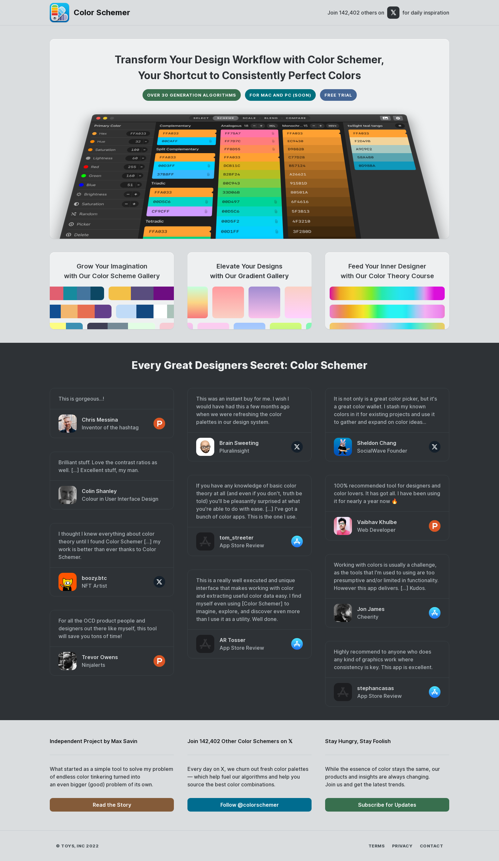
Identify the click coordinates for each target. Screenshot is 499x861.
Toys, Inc (73, 845)
